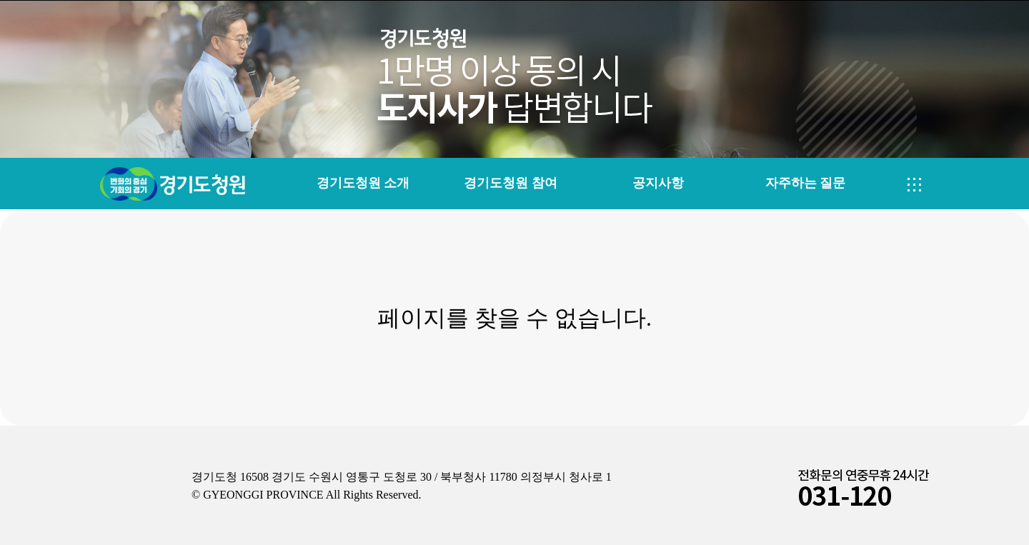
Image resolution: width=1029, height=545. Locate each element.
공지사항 (658, 183)
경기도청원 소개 (363, 183)
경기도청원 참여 (510, 183)
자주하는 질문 (805, 183)
